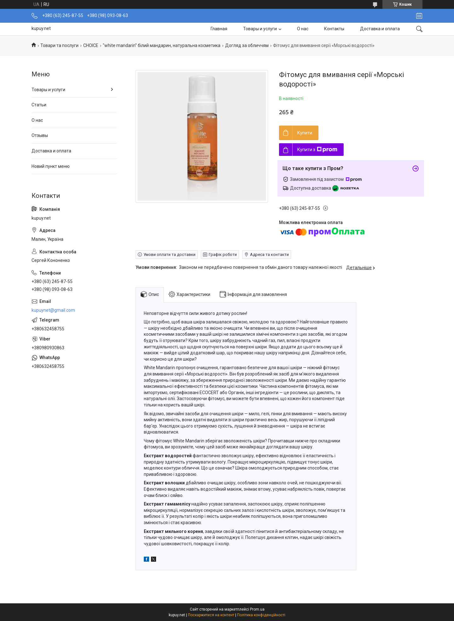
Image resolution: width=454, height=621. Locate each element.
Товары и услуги (260, 28)
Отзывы (40, 135)
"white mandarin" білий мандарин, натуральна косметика (161, 45)
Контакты (334, 28)
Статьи (39, 104)
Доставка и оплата (380, 28)
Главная (219, 28)
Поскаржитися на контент (211, 615)
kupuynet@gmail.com (53, 310)
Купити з (317, 149)
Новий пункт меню (51, 166)
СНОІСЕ (90, 45)
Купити (304, 132)
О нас (302, 28)
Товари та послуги (59, 45)
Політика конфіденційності (261, 615)
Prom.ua (257, 609)
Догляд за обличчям (247, 45)
